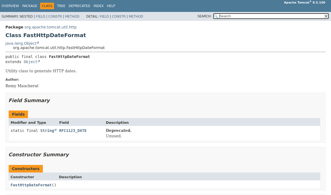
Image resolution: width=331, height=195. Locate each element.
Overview (10, 6)
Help (111, 6)
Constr (55, 16)
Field (40, 16)
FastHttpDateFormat (31, 185)
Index (99, 6)
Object (30, 62)
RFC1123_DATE (73, 130)
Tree (61, 6)
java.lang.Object (20, 43)
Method (72, 16)
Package (29, 6)
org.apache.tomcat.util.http (50, 27)
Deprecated (79, 6)
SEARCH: (205, 16)
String (47, 130)
